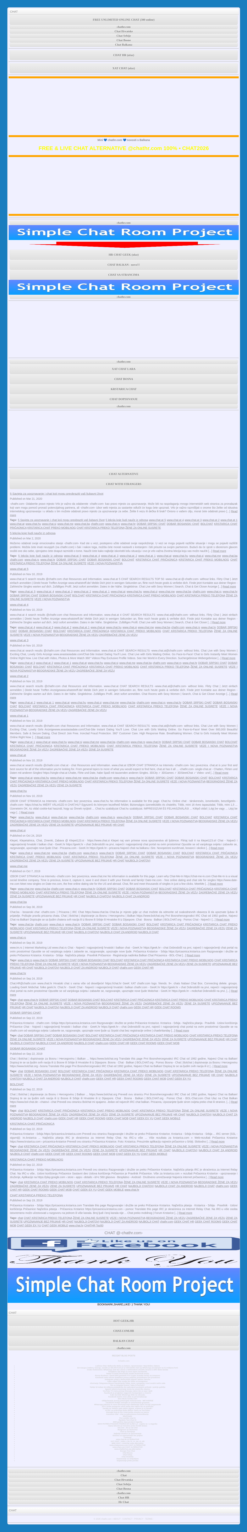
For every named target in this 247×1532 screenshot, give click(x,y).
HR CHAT (118, 824)
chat (20, 999)
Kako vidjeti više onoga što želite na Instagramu (127, 1381)
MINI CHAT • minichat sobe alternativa (127, 1443)
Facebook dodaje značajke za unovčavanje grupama (127, 1403)
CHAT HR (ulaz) (123, 55)
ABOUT (117, 1519)
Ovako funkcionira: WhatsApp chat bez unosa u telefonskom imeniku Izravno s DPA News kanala (127, 1370)
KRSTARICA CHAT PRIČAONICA (156, 559)
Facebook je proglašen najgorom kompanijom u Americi (127, 1393)
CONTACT (127, 1519)
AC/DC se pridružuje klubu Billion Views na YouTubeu (127, 1410)
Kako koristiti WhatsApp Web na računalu (127, 1395)
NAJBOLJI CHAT (148, 932)
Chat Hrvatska (127, 1457)
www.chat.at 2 (211, 520)
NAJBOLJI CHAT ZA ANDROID (131, 896)
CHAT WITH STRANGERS (123, 484)
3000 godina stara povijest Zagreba (127, 1422)
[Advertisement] (124, 107)
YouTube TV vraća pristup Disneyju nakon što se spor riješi (127, 1391)
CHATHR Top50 (93, 1225)
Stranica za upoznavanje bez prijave (128, 1435)
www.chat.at (17, 523)
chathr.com (124, 26)
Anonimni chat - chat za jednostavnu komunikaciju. (127, 1414)
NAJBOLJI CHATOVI (137, 860)
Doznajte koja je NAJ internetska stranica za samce (127, 1412)
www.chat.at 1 (229, 520)
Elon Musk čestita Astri (127, 1399)
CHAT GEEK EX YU (179, 1078)
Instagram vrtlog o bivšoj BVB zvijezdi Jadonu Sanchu (127, 1379)
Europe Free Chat (127, 1451)
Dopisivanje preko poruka (127, 1461)
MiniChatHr (127, 1416)
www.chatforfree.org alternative (127, 1449)
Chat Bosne (124, 40)
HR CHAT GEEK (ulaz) (124, 254)
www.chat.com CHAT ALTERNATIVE (127, 1447)
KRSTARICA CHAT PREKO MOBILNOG (51, 527)
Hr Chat (123, 1502)
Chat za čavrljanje (127, 1432)
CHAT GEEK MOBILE (167, 1118)
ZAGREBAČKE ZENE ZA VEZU (118, 634)
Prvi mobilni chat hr (127, 1418)
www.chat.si (49, 523)
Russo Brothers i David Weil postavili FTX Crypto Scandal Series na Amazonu (127, 1376)
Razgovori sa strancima (127, 1430)
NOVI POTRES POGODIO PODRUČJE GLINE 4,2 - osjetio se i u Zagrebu (127, 1424)
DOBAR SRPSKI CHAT (151, 523)
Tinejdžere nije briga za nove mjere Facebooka (127, 1372)
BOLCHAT (206, 523)
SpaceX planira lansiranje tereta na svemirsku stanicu (127, 1389)
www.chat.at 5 (157, 520)
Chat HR (123, 1497)
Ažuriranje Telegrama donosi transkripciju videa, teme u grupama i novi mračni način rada (127, 1383)
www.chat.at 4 (175, 520)
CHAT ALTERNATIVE (123, 474)
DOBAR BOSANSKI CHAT (183, 523)
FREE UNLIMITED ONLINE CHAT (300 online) (124, 19)
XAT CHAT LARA (123, 369)
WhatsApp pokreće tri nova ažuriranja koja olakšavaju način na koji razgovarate (127, 1405)
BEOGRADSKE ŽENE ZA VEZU (78, 634)
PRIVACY (138, 1519)
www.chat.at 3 (193, 520)
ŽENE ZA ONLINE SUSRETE (143, 527)
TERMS (149, 1519)
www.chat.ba (82, 523)
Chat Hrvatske (124, 31)
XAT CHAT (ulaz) (124, 68)
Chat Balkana (123, 44)
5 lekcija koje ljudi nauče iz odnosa (127, 520)
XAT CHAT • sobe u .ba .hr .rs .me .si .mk (127, 1441)
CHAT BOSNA (123, 379)
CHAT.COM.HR (123, 1330)
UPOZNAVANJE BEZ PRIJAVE (93, 824)
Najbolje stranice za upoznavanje (127, 1434)
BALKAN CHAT (123, 1340)
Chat (124, 1475)
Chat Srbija (127, 1455)
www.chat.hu (33, 523)
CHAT (14, 11)
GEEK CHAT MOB (168, 1043)
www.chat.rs (112, 523)
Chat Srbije (124, 35)
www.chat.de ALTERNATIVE (127, 1439)
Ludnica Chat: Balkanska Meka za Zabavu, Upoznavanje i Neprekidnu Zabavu (127, 1366)
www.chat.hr (128, 523)
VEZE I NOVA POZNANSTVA (105, 563)
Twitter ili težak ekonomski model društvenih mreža (127, 1374)
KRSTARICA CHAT (124, 389)
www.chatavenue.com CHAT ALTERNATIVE (128, 1445)
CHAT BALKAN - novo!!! (123, 264)
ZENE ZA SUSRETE (101, 749)
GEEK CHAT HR (144, 967)
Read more (219, 551)
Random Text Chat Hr (128, 1420)
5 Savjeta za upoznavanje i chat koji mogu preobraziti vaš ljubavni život (56, 493)
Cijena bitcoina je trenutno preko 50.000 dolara (127, 1426)
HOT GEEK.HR (123, 1320)
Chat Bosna (128, 1453)
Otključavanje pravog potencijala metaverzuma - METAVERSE (127, 1401)
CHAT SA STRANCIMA (123, 274)
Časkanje (127, 1437)
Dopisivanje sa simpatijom (128, 1459)
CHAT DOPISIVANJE (124, 399)
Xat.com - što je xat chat (128, 1428)
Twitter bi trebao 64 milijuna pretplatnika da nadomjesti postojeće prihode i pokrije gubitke (127, 1387)
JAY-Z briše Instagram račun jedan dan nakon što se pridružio (127, 1406)
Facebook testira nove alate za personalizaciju (127, 1397)
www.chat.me (65, 523)
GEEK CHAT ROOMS (167, 1007)
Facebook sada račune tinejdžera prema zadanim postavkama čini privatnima (127, 1377)
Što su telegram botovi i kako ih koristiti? (127, 1385)
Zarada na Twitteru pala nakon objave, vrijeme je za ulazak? (127, 1408)
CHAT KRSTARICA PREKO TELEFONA (101, 527)
